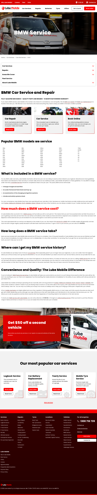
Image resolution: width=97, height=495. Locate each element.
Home (3, 57)
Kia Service (66, 430)
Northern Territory (50, 435)
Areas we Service (82, 428)
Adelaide (87, 283)
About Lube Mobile (9, 83)
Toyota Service (68, 437)
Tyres (58, 8)
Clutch (19, 442)
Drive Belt (20, 440)
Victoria (48, 422)
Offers (66, 8)
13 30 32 (79, 2)
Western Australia (50, 430)
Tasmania (48, 432)
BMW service (28, 214)
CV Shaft (20, 447)
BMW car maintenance (84, 102)
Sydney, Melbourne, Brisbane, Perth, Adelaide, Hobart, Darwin (22, 203)
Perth (73, 283)
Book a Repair (21, 420)
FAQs (29, 2)
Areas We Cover (8, 74)
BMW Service (67, 432)
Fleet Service (7, 78)
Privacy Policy (4, 472)
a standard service (16, 182)
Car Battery (21, 422)
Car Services (26, 8)
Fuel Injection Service (6, 437)
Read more (9, 129)
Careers (17, 2)
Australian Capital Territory (53, 437)
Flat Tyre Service (36, 422)
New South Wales (50, 420)
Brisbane (68, 283)
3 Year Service (4, 427)
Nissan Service (67, 440)
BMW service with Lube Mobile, (18, 298)
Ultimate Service (5, 435)
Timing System (22, 432)
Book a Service (4, 420)
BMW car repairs (69, 102)
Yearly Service (4, 425)
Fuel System (21, 445)
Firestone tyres (36, 427)
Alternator (20, 427)
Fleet (23, 2)
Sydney (56, 283)
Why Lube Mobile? (6, 2)
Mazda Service (67, 435)
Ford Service (67, 427)
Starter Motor (21, 430)
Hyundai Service (68, 425)
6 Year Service (4, 430)
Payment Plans (4, 469)
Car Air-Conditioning (23, 437)
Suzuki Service (67, 445)
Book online (72, 129)
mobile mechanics (10, 290)
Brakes (19, 425)
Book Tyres (35, 420)
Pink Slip (3, 432)
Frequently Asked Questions (8, 467)
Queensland (49, 425)
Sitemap (79, 432)
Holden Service (67, 420)
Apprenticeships (5, 464)
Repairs (38, 8)
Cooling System (22, 435)
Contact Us (91, 2)
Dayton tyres (35, 430)
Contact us (80, 425)
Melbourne (62, 283)
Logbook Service (5, 422)
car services (31, 253)
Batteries (48, 8)
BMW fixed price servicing (20, 275)
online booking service (64, 298)
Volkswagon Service (69, 447)
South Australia (50, 427)
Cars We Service (21, 57)
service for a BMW (61, 221)
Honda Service (67, 422)
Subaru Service (67, 442)
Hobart (82, 283)
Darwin (78, 283)
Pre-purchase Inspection (7, 440)
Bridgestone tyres (37, 425)
